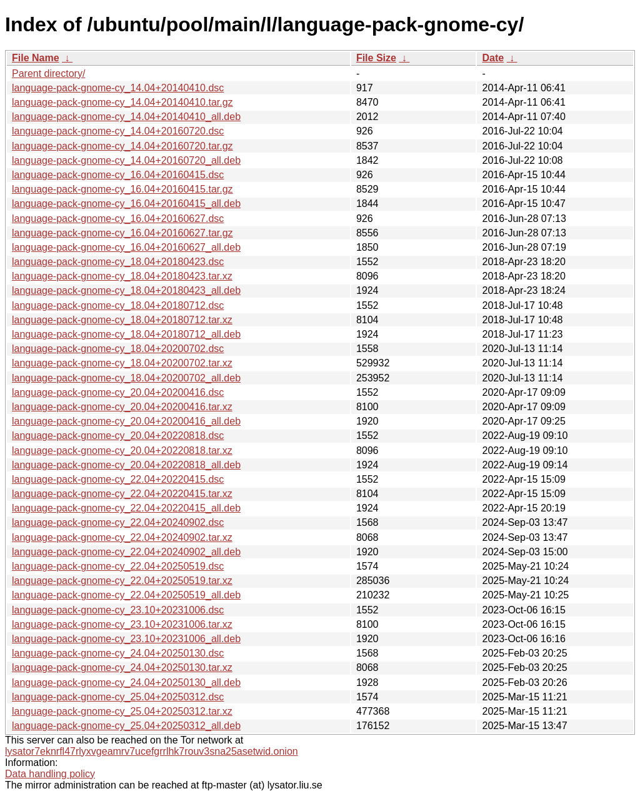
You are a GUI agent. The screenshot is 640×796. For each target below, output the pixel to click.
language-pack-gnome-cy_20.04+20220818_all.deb (126, 465)
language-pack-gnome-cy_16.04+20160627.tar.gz (122, 233)
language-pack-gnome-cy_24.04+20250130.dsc (118, 653)
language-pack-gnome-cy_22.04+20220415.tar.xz (122, 493)
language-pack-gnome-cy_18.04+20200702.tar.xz (122, 363)
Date (493, 58)
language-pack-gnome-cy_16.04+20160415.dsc (118, 174)
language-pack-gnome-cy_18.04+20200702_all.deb (126, 378)
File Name (35, 58)
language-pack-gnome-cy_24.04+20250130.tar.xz (122, 667)
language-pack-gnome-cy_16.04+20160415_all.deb (126, 203)
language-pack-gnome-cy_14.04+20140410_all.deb (126, 116)
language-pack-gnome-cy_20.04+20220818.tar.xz (122, 450)
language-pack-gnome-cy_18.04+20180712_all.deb (126, 334)
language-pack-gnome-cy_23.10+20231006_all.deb (126, 638)
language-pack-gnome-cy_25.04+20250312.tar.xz (122, 711)
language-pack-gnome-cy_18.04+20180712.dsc (118, 305)
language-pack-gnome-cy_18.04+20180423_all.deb (126, 290)
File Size (376, 58)
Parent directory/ (48, 73)
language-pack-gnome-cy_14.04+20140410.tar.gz (122, 102)
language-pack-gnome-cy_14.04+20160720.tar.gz (122, 146)
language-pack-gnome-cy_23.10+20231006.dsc (118, 610)
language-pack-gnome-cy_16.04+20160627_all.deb (126, 247)
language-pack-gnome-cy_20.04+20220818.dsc (118, 435)
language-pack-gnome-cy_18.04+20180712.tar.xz (122, 320)
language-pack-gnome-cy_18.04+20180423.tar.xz (122, 276)
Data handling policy (50, 773)
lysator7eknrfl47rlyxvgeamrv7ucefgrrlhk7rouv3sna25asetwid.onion (151, 751)
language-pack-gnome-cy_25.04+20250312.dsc (118, 697)
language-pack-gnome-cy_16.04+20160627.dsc (118, 218)
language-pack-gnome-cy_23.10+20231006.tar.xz (122, 624)
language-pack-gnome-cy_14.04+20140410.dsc (118, 88)
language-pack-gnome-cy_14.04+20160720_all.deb (126, 160)
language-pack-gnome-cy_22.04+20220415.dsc (118, 479)
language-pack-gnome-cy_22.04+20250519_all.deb (126, 595)
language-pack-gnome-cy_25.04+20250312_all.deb (126, 725)
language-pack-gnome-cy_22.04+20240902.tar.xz (122, 537)
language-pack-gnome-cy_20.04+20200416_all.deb (126, 421)
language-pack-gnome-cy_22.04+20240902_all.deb (126, 552)
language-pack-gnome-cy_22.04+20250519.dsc (118, 566)
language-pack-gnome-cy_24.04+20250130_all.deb (126, 682)
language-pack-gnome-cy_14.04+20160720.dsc (118, 131)
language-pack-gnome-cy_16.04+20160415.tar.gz (122, 189)
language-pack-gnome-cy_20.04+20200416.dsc (118, 392)
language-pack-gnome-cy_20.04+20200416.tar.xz (122, 406)
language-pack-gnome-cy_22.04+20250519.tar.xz (122, 580)
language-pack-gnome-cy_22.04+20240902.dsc (118, 522)
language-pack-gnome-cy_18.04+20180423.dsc (118, 261)
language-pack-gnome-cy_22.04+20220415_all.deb (126, 508)
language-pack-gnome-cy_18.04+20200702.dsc (118, 348)
